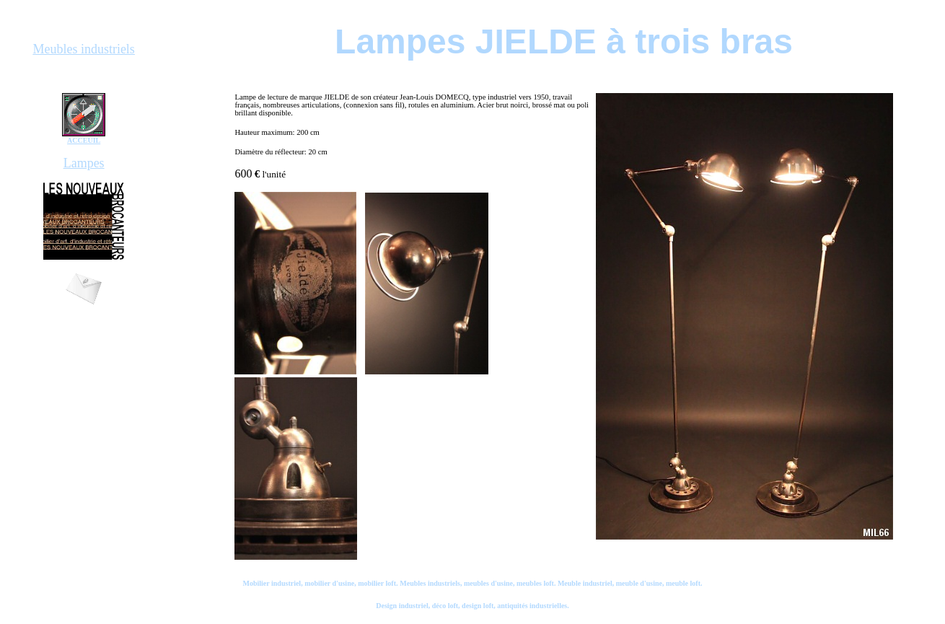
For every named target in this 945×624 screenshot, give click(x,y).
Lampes (84, 163)
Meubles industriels (83, 49)
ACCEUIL (83, 140)
